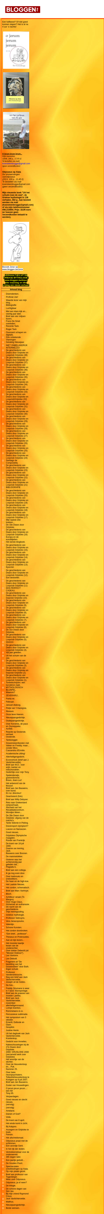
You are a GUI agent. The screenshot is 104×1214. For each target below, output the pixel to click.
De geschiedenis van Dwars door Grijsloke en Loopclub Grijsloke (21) (17, 482)
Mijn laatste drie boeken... (13, 521)
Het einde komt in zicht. (17, 1123)
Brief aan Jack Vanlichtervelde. (13, 999)
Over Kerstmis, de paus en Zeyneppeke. (17, 725)
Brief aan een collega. (16, 870)
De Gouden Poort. (14, 1163)
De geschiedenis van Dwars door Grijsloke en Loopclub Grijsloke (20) (17, 493)
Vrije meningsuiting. (15, 911)
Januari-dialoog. (13, 705)
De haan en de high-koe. (17, 881)
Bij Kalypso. (11, 1126)
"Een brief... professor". (16, 934)
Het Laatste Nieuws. (15, 884)
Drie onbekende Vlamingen (13, 338)
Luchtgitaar (11, 308)
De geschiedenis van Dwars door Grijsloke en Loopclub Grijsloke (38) (17, 352)
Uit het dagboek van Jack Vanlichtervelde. (18, 1034)
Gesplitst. (10, 1027)
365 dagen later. (13, 1157)
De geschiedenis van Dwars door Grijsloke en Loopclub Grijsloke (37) (17, 360)
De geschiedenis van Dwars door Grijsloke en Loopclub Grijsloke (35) (17, 374)
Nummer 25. (11, 1069)
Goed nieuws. (12, 832)
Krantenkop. (11, 1038)
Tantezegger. (12, 740)
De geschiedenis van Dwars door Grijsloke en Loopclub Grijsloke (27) (17, 433)
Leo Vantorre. (12, 955)
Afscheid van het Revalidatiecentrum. (15, 808)
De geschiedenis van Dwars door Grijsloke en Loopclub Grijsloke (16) (17, 532)
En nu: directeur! (13, 793)
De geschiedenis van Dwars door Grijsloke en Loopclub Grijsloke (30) (17, 411)
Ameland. (10, 1111)
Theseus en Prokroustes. (17, 937)
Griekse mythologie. (15, 915)
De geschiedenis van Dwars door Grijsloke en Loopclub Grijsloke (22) (17, 475)
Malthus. (10, 1202)
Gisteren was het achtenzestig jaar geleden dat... (14, 862)
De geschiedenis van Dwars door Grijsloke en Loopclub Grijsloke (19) (17, 500)
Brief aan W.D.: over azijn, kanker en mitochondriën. (15, 767)
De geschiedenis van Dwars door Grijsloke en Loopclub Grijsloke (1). (17, 677)
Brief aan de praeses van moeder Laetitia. (17, 994)
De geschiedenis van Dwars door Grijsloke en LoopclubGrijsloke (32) (17, 396)
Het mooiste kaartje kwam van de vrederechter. (15, 945)
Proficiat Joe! (12, 297)
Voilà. (8, 1117)
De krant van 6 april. (15, 1120)
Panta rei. (10, 698)
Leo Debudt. (11, 958)
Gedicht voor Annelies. (16, 1041)
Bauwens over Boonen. (17, 853)
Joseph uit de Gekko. (16, 982)
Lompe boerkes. (13, 1008)
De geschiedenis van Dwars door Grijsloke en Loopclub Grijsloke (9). (17, 602)
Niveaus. (10, 711)
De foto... (10, 985)
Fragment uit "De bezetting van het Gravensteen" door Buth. (17, 964)
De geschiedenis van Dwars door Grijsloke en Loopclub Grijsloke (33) (17, 389)
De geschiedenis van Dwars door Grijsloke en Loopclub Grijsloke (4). (17, 647)
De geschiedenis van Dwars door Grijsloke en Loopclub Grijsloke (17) (17, 515)
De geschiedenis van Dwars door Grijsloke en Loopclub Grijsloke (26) (17, 440)
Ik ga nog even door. (15, 873)
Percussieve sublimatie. (17, 1014)
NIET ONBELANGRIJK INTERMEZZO (16, 346)
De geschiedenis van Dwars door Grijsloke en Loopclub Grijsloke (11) (17, 583)
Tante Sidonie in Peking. (17, 823)
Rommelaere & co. (14, 1011)
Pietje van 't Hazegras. (16, 708)
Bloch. (9, 894)
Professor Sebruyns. (15, 918)
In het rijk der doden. (15, 1149)
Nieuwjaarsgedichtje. (15, 717)
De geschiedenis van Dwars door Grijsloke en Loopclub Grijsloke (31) (17, 404)
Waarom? (10, 692)
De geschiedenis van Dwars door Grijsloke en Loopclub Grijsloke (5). (17, 637)
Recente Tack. (12, 326)
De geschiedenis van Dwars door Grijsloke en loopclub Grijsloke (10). (17, 595)
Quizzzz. (10, 642)
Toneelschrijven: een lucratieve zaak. (15, 683)
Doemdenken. (12, 294)
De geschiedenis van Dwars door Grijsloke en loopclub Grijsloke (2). (17, 670)
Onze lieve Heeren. (15, 714)
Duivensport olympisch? (17, 826)
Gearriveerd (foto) (14, 796)
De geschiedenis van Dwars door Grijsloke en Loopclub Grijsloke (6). (17, 625)
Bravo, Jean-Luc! (14, 780)
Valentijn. (10, 924)
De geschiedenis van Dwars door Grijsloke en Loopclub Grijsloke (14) (17, 555)
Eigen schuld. (12, 969)
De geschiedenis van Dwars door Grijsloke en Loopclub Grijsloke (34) (17, 382)
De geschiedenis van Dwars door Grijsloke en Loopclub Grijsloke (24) (17, 455)
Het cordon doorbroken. (17, 930)
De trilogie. (11, 1185)
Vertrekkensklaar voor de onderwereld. (17, 1153)
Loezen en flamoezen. (16, 829)
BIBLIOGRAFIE (13, 487)
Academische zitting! (15, 753)
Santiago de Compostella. (12, 461)
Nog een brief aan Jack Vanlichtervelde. (16, 978)
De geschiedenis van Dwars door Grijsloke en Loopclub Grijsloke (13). (17, 562)
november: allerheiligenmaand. (15, 1004)
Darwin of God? (13, 1114)
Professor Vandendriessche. (14, 973)
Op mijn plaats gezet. (16, 1171)
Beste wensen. (13, 1208)
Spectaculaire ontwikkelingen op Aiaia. (17, 1167)
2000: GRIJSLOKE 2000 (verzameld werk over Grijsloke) (17, 1054)
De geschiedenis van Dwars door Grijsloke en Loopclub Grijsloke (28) (17, 426)
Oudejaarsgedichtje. (15, 720)
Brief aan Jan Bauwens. (17, 1082)
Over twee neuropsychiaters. (14, 1073)
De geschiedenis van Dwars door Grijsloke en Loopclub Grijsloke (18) (17, 507)
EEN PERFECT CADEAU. (13, 589)
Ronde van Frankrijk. (15, 840)
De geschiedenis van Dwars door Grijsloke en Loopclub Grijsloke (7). (17, 617)
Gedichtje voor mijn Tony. (17, 772)
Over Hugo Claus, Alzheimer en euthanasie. (18, 903)
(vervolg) (10, 1104)
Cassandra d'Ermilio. (15, 750)
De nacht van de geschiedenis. (13, 908)
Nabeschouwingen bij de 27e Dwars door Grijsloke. (17, 1047)
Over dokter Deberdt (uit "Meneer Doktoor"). (17, 951)
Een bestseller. (13, 577)
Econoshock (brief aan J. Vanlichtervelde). (17, 761)
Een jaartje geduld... (15, 1160)
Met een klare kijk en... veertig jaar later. (16, 312)
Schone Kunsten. (14, 927)
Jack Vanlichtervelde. (16, 1198)
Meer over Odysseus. (16, 1179)
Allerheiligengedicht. (15, 757)
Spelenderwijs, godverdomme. (13, 776)
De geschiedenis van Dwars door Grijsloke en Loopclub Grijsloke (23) (17, 467)
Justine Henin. (12, 1030)
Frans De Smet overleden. (13, 322)
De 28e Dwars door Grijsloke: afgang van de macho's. (17, 818)
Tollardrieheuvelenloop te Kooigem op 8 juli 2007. (17, 1078)
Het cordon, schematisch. (18, 887)
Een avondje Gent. (14, 1146)
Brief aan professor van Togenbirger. (17, 1175)
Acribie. (9, 729)
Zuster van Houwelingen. (17, 1085)
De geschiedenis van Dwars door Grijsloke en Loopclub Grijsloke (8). (17, 610)
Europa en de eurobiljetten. (12, 538)
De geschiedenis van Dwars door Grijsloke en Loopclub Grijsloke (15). (17, 547)
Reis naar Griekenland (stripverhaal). (16, 803)
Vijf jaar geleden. (13, 652)
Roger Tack (11, 329)
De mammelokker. (14, 856)
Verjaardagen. (12, 1096)
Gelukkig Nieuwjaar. (15, 342)
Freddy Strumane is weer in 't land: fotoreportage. (17, 989)
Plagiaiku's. (11, 867)
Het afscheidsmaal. (15, 1138)
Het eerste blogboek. (15, 542)
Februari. (10, 702)
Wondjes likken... (14, 812)
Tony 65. (10, 1093)
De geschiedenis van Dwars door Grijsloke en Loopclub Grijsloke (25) (17, 448)
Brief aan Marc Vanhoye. (17, 891)
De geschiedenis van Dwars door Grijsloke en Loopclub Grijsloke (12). (17, 572)
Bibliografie (11, 305)
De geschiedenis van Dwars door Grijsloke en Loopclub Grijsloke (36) (17, 367)
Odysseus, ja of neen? (16, 1182)
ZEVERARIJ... (12, 695)
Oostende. (11, 737)
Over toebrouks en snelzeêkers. (14, 877)
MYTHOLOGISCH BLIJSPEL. (14, 688)
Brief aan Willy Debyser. (17, 799)
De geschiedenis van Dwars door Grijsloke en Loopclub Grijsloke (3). (17, 663)
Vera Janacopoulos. (15, 921)
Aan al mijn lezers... (15, 940)
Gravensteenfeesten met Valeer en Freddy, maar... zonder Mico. (17, 745)
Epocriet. (10, 567)
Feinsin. (9, 1134)
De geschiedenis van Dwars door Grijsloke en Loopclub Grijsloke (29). (17, 418)
